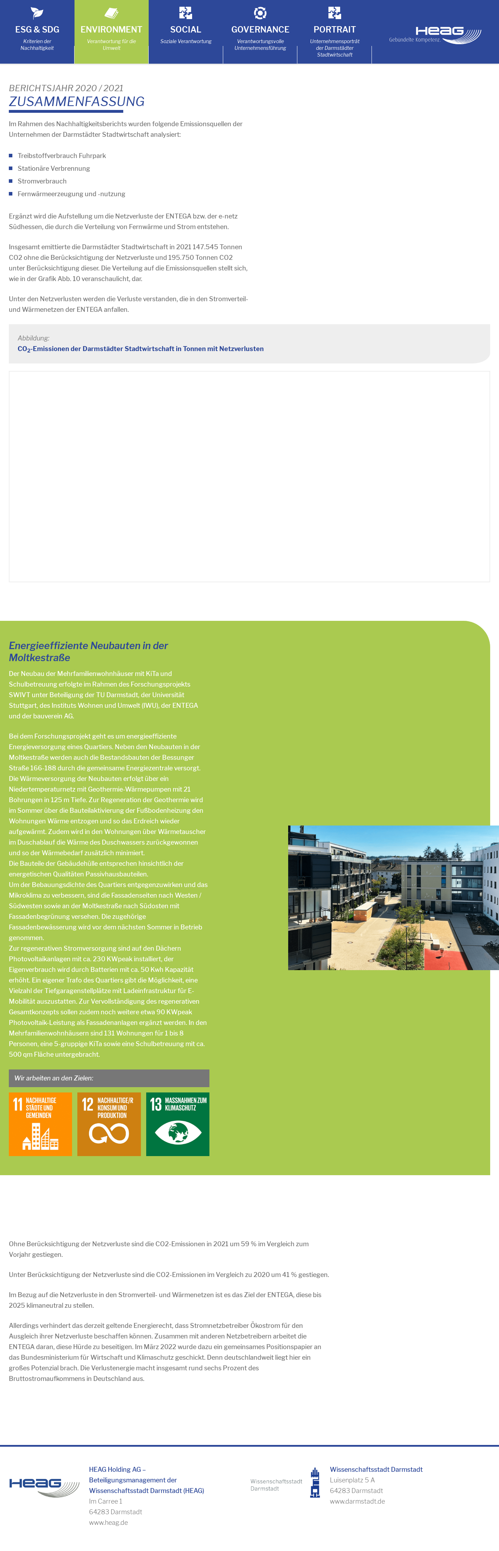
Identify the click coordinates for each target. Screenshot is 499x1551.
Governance (260, 30)
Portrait (335, 30)
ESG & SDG (37, 30)
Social (185, 30)
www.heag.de (108, 1522)
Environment (111, 30)
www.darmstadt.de (357, 1501)
